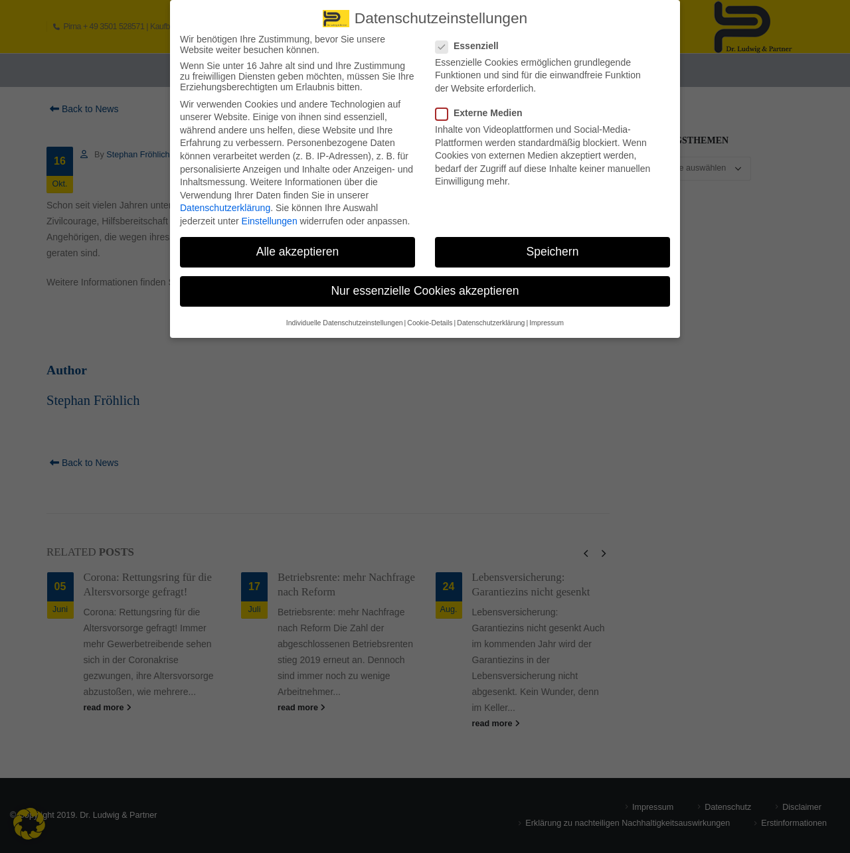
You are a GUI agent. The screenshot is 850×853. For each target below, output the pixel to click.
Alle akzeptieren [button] (297, 245)
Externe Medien (483, 106)
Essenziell (471, 38)
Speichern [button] (553, 245)
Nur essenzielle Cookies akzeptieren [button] (425, 284)
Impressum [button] (546, 315)
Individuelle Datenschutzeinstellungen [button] (344, 315)
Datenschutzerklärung (225, 201)
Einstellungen (270, 214)
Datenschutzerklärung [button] (491, 315)
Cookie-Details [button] (429, 315)
